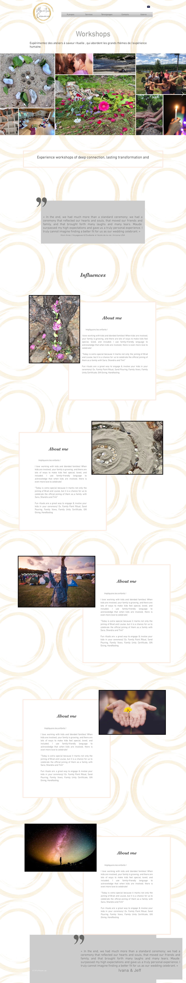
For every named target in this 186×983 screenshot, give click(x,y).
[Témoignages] (107, 14)
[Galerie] (143, 14)
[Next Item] (182, 94)
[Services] (89, 14)
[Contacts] (125, 14)
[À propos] (70, 14)
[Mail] (148, 6)
